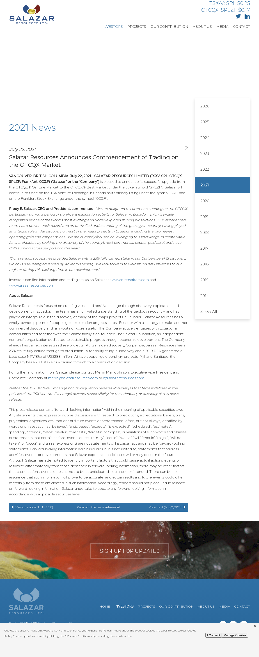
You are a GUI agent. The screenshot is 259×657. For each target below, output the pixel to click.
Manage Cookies (235, 635)
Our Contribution (169, 26)
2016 (204, 264)
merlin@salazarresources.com (73, 378)
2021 (204, 185)
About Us (202, 26)
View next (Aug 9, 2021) (168, 507)
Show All (208, 311)
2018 (204, 232)
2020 (204, 201)
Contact (241, 26)
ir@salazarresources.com (123, 378)
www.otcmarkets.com (130, 280)
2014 (204, 295)
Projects (136, 26)
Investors (112, 26)
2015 (204, 280)
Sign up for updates (129, 551)
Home (104, 606)
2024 (205, 137)
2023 (204, 153)
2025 (204, 122)
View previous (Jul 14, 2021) (31, 507)
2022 (204, 169)
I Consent (213, 635)
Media (222, 26)
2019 (204, 216)
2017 (204, 248)
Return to (98, 507)
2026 (204, 106)
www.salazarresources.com (31, 285)
